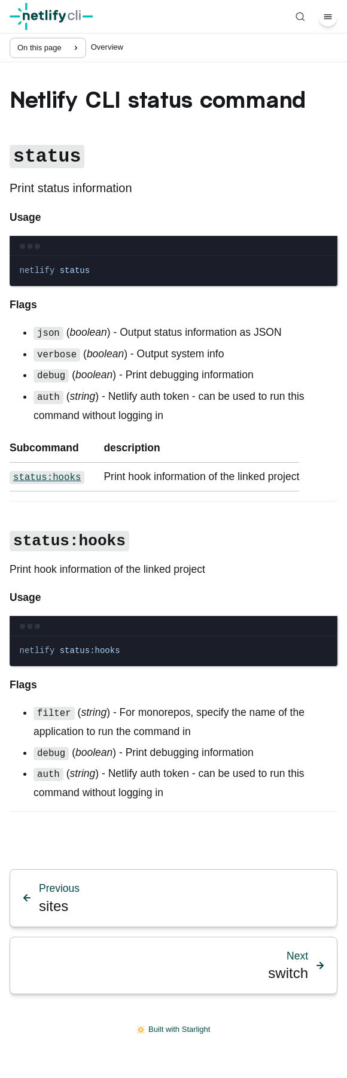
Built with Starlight (174, 1029)
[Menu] (327, 16)
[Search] (300, 17)
